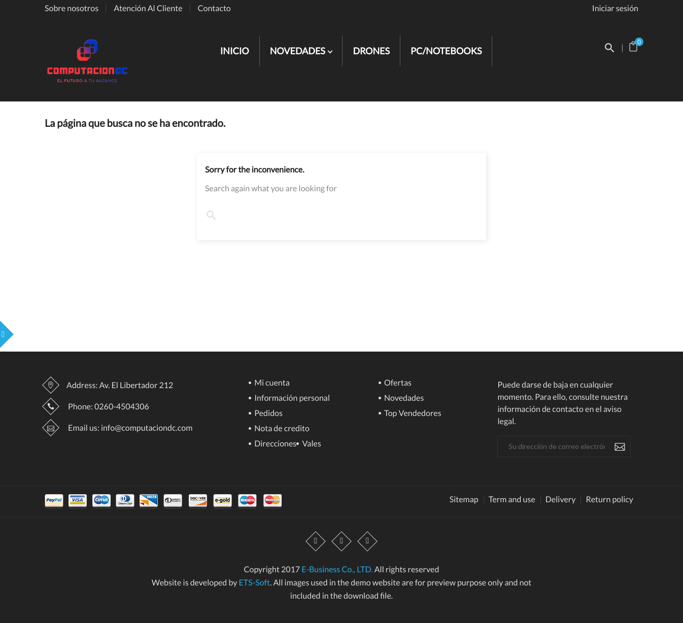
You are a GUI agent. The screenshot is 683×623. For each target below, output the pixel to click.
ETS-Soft (254, 582)
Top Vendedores (412, 413)
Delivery (560, 500)
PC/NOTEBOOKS (446, 50)
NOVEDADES (298, 50)
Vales (310, 444)
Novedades (403, 398)
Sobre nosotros (71, 8)
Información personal (291, 398)
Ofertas (397, 383)
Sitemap (464, 500)
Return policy (609, 500)
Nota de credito (281, 429)
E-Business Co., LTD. (336, 569)
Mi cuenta (271, 383)
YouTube (341, 542)
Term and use (512, 500)
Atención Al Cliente (148, 8)
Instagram (367, 542)
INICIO (234, 50)
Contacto (214, 8)
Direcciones (274, 444)
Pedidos (268, 413)
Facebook (315, 542)
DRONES (371, 50)
